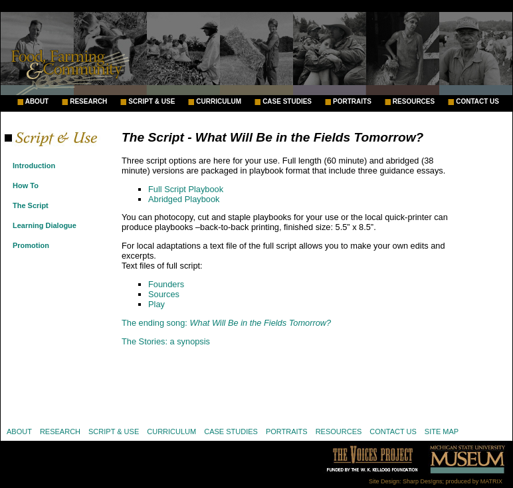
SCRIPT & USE (151, 101)
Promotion (31, 245)
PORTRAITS (352, 101)
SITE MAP (442, 431)
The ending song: (226, 323)
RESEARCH (88, 101)
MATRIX (491, 481)
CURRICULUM (218, 101)
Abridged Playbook (183, 199)
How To (26, 185)
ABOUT (37, 101)
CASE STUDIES (287, 101)
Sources (163, 294)
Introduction (34, 166)
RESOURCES (414, 101)
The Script (31, 205)
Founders (166, 284)
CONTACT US (477, 101)
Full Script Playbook (185, 189)
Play (156, 304)
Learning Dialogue (44, 225)
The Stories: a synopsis (166, 341)
